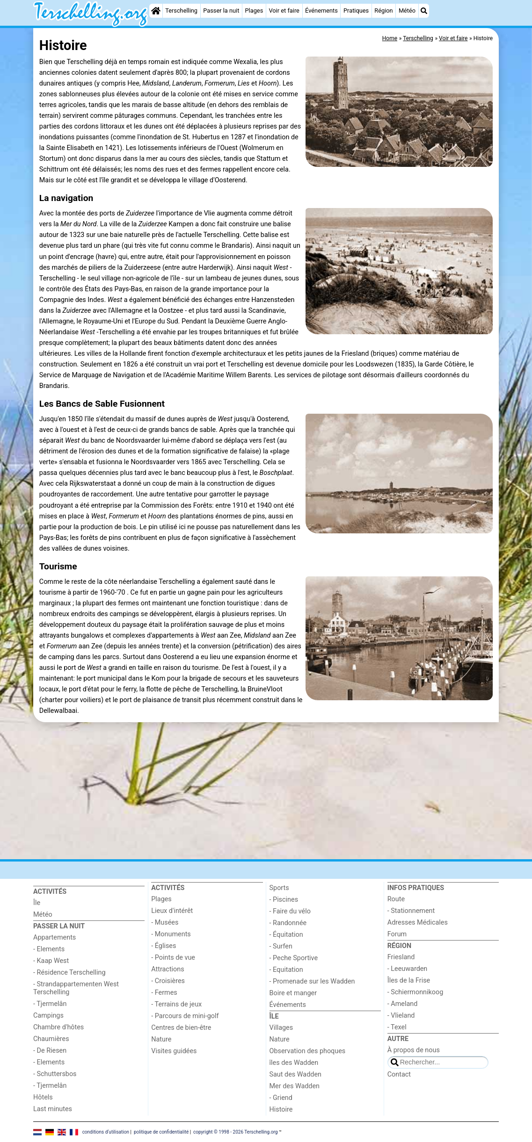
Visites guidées (174, 1051)
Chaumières (51, 1039)
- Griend (281, 1098)
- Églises (163, 946)
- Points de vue (173, 958)
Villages (281, 1028)
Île (36, 903)
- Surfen (281, 946)
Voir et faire (284, 10)
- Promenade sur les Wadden (312, 981)
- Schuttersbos (55, 1074)
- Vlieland (401, 1016)
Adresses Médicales (417, 923)
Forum (397, 934)
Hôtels (43, 1097)
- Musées (164, 923)
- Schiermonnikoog (415, 992)
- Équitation (286, 935)
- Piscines (284, 900)
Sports (279, 888)
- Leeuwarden (407, 969)
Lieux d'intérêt (172, 911)
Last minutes (52, 1109)
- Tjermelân (49, 1004)
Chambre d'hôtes (58, 1027)
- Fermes (164, 993)
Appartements (54, 937)
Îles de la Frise (408, 980)
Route (396, 899)
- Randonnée (288, 923)
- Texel (397, 1027)
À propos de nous (413, 1050)
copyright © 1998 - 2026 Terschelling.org (235, 1131)
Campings (48, 1016)
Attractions (167, 969)
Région (383, 10)
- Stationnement (411, 911)
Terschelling (181, 10)
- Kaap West (51, 961)
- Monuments (171, 934)
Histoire (281, 1109)
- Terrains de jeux (176, 1004)
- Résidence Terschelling (69, 973)
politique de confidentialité (161, 1131)
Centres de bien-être (181, 1028)
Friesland (401, 957)
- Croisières (168, 981)
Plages (254, 10)
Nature (161, 1039)
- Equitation (286, 970)
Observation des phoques (308, 1051)
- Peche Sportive (294, 958)
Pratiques (356, 10)
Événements (321, 10)
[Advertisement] (266, 790)
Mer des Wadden (295, 1086)
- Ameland (402, 1004)
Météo (407, 10)
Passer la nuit (221, 10)
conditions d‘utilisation (105, 1131)
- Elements (49, 949)
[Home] (155, 11)
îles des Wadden (294, 1063)
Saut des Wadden (296, 1074)
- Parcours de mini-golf (185, 1016)
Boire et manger (293, 993)
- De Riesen (49, 1051)
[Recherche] (424, 11)
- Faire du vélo (290, 911)
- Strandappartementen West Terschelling (76, 988)
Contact (399, 1074)
